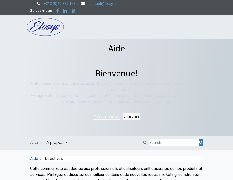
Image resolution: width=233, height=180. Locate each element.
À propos (55, 142)
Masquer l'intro (107, 116)
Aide (34, 158)
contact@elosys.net (104, 4)
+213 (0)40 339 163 (59, 4)
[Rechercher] (201, 142)
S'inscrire (131, 116)
